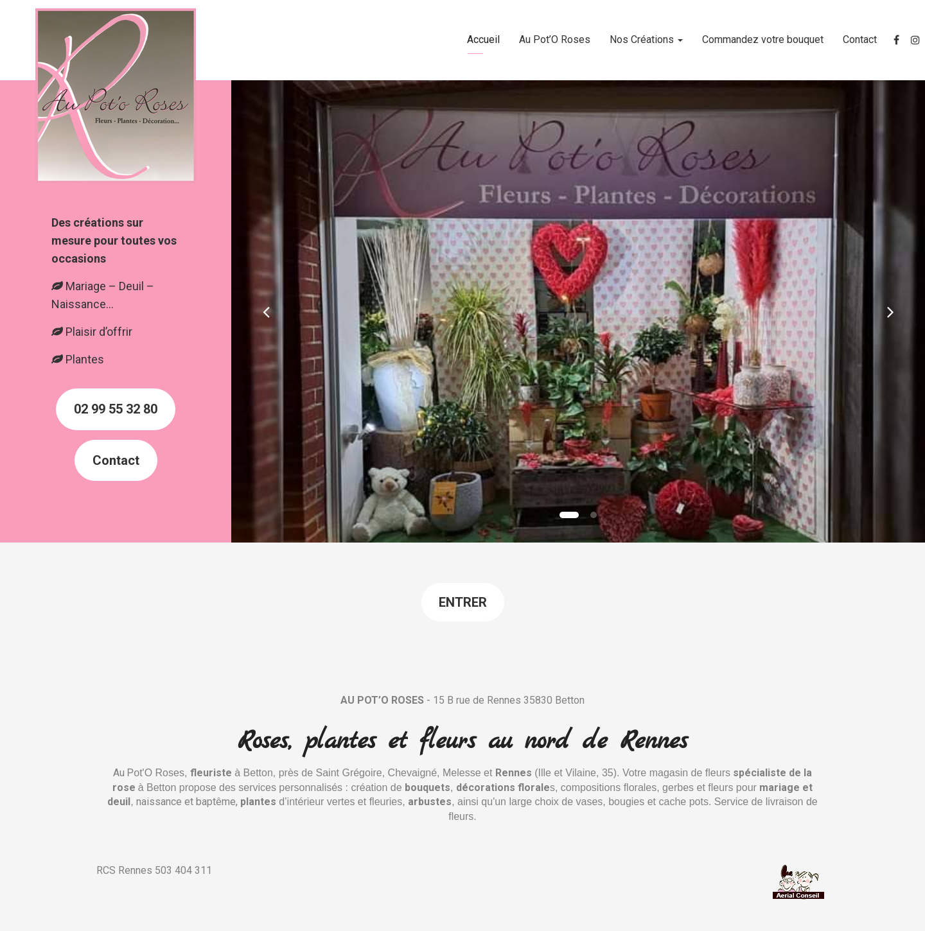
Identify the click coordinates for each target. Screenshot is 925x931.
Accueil (483, 39)
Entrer (463, 602)
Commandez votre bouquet (763, 39)
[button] (266, 311)
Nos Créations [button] (646, 39)
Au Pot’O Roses (554, 39)
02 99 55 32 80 (115, 409)
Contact (860, 39)
